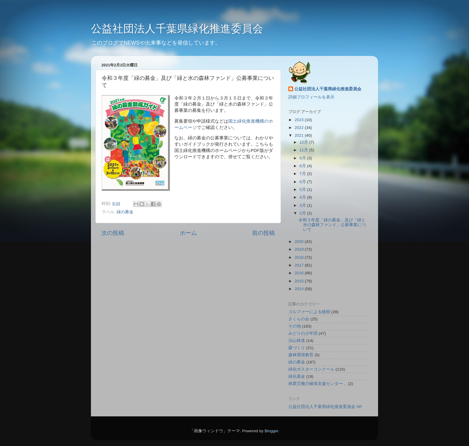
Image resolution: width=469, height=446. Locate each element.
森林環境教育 (300, 355)
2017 (300, 265)
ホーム (188, 233)
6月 (303, 181)
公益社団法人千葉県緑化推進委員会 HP (325, 406)
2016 (300, 273)
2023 (300, 120)
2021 (300, 135)
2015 (300, 281)
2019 (300, 249)
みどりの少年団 (303, 333)
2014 (300, 289)
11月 (304, 150)
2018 (300, 257)
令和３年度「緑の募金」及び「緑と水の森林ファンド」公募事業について (332, 225)
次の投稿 (112, 233)
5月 (303, 189)
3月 (303, 205)
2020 (300, 241)
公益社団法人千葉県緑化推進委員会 (177, 28)
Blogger (271, 431)
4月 (303, 197)
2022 (300, 127)
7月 (303, 173)
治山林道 (296, 340)
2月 (303, 213)
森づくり (296, 347)
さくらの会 (298, 319)
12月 (304, 142)
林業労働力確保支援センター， (317, 383)
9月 (303, 158)
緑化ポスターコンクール (311, 369)
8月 (303, 166)
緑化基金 (296, 376)
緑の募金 (125, 212)
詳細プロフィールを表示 (311, 97)
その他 (294, 326)
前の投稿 (263, 233)
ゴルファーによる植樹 (309, 312)
